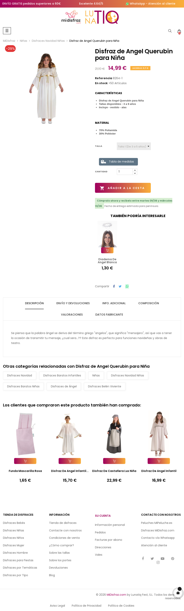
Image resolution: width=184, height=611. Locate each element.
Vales (98, 554)
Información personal (110, 524)
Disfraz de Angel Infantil (158, 471)
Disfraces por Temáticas (20, 567)
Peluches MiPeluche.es (156, 522)
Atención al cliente (161, 4)
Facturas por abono (108, 539)
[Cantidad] (125, 172)
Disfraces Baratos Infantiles (62, 375)
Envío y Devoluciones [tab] (73, 303)
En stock (101, 83)
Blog (52, 575)
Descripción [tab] (34, 303)
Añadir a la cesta (122, 188)
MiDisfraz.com (116, 594)
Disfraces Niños (13, 537)
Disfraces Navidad (19, 375)
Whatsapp (167, 537)
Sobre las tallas (59, 552)
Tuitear (120, 286)
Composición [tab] (148, 303)
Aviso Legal (57, 605)
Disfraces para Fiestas (18, 560)
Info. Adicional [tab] (114, 303)
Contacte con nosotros (65, 530)
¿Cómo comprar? (61, 545)
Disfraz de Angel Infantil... (70, 471)
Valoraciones (72, 314)
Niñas (96, 375)
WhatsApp (137, 4)
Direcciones (103, 547)
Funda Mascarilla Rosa (25, 471)
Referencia (103, 78)
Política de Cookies (121, 605)
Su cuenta (103, 515)
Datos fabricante (109, 314)
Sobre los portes (60, 560)
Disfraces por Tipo (15, 575)
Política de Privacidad (86, 605)
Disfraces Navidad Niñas (127, 375)
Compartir (114, 286)
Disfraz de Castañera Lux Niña (114, 471)
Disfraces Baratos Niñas (23, 386)
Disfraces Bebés (14, 522)
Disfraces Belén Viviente (104, 386)
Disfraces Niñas (13, 530)
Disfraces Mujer (13, 545)
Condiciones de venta (64, 537)
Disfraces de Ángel (64, 386)
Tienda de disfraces (63, 522)
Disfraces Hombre (15, 552)
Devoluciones (58, 567)
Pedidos (100, 532)
